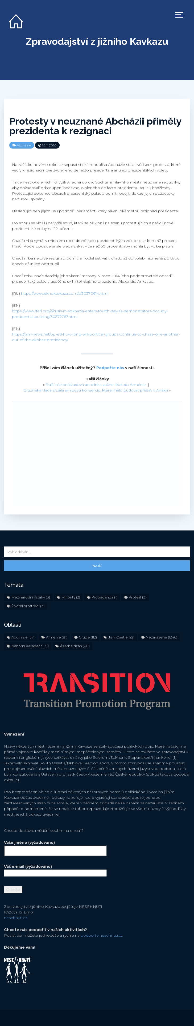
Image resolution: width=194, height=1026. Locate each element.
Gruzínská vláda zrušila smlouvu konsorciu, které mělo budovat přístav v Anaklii (95, 390)
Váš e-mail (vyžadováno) (55, 869)
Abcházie (24, 145)
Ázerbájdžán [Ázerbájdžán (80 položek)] (75, 646)
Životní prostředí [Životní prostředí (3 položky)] (27, 606)
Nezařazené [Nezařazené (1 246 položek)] (161, 637)
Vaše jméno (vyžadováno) (55, 846)
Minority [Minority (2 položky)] (70, 597)
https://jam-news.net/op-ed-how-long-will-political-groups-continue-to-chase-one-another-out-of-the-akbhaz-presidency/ (96, 337)
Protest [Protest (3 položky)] (137, 597)
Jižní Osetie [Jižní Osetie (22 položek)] (121, 637)
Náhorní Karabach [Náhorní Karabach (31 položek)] (30, 646)
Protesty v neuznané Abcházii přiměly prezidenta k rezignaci (95, 125)
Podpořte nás (110, 367)
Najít (97, 566)
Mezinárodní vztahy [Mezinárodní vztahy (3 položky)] (30, 597)
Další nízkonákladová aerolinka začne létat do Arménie (96, 384)
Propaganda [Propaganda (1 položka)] (104, 597)
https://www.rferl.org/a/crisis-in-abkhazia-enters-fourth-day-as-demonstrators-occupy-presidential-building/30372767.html (90, 314)
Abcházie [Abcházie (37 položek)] (23, 637)
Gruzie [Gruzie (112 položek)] (88, 637)
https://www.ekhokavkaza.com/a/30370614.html (64, 293)
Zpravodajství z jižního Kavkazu (97, 41)
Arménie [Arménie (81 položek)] (56, 637)
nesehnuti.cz (15, 917)
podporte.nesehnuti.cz (102, 935)
